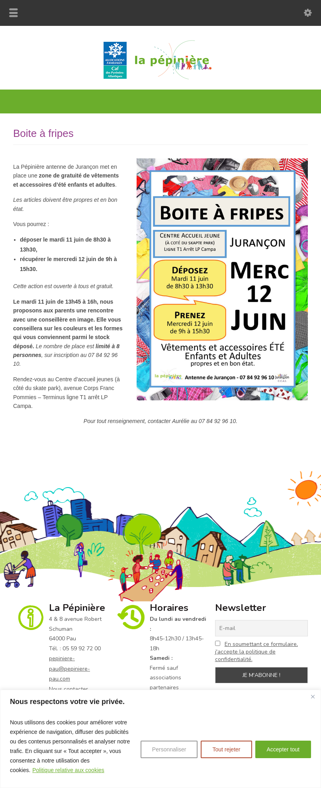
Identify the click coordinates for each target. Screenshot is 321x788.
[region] (160, 739)
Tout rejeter (226, 749)
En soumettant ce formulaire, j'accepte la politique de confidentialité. (256, 651)
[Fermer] (312, 696)
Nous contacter (68, 689)
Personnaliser (169, 749)
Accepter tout (283, 749)
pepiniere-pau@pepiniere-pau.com (69, 669)
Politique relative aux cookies (68, 770)
